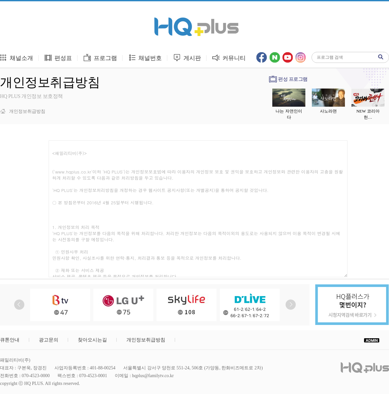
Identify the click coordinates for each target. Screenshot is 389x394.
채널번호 (145, 58)
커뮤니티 (229, 58)
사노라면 (328, 111)
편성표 (58, 58)
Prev (19, 304)
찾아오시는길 (92, 339)
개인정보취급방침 (145, 339)
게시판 (187, 58)
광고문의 (48, 339)
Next (290, 304)
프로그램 (100, 58)
